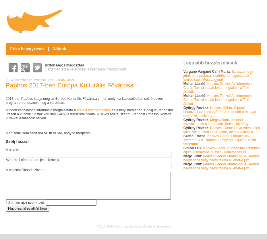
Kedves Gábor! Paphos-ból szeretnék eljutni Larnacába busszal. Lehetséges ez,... (222, 150)
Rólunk (59, 49)
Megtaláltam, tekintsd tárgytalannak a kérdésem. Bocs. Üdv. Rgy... (217, 122)
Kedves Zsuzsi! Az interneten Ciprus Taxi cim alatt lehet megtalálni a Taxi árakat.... (217, 88)
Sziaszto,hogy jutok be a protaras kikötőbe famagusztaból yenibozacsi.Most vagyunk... (218, 76)
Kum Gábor (66, 80)
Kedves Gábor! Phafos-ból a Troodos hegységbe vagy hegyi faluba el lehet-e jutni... (221, 158)
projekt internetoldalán (94, 110)
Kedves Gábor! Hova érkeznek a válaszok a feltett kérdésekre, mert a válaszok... (221, 130)
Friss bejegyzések (27, 49)
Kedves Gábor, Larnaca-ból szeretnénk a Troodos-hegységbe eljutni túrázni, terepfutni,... (220, 140)
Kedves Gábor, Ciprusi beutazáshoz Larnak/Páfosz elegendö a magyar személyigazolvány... (219, 112)
